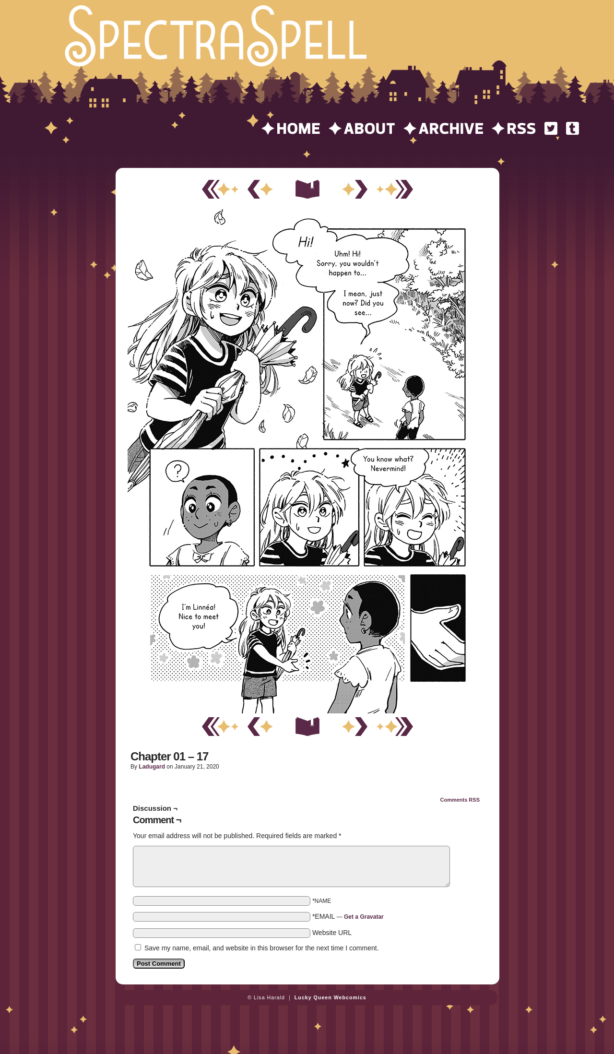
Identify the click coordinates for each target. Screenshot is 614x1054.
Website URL (332, 932)
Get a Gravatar (364, 916)
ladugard (152, 766)
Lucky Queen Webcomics (330, 997)
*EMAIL (348, 916)
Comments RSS (460, 800)
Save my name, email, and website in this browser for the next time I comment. (261, 948)
